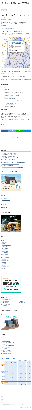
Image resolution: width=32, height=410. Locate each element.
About (2, 396)
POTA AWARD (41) (6, 200)
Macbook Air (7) (5, 266)
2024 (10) (4, 259)
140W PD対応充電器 (10, 98)
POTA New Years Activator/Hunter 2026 (10, 164)
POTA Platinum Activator (7, 165)
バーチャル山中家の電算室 (8, 345)
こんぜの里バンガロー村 (9, 28)
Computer (3, 400)
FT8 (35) (4, 242)
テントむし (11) (5, 257)
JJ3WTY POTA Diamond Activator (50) (10, 157)
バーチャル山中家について (8, 304)
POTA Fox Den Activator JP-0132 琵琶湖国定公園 (12, 167)
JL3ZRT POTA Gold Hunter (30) (9, 153)
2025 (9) (4, 262)
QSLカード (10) (5, 260)
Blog (2, 397)
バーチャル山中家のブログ (8, 342)
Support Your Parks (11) (7, 255)
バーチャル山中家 (8, 3)
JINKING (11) (5, 254)
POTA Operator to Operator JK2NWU (10, 160)
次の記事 (18, 137)
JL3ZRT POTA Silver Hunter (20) (9, 154)
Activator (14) (5, 251)
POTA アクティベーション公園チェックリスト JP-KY (13, 301)
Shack (2, 399)
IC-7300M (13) (5, 252)
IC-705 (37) (4, 240)
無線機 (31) (4, 243)
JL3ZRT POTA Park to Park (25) (9, 156)
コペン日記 (4, 348)
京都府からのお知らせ (7, 353)
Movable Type (28, 407)
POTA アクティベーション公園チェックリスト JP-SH (13, 302)
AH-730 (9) (4, 263)
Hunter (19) (4, 246)
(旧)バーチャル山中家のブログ (8, 350)
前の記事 (13, 137)
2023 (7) (4, 265)
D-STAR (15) (5, 249)
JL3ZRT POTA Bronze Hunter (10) (9, 159)
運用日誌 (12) (5, 198)
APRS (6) (4, 268)
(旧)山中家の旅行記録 (7, 351)
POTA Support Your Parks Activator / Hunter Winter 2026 (14, 162)
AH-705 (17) (5, 248)
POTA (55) (4, 238)
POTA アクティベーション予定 (8, 299)
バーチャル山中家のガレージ (8, 347)
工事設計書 (4, 305)
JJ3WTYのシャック (6, 344)
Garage (2, 402)
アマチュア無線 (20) (6, 245)
